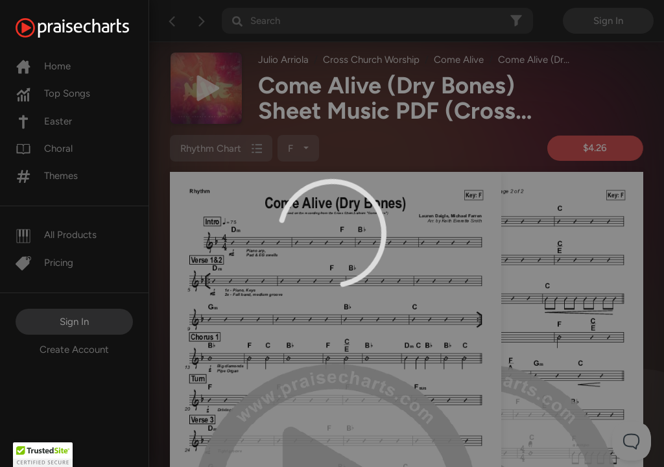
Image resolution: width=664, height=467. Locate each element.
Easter (44, 121)
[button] (43, 454)
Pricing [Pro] (44, 263)
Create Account (74, 349)
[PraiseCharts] (88, 28)
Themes (47, 176)
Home (43, 66)
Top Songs (53, 93)
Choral (44, 148)
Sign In (74, 322)
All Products (56, 235)
